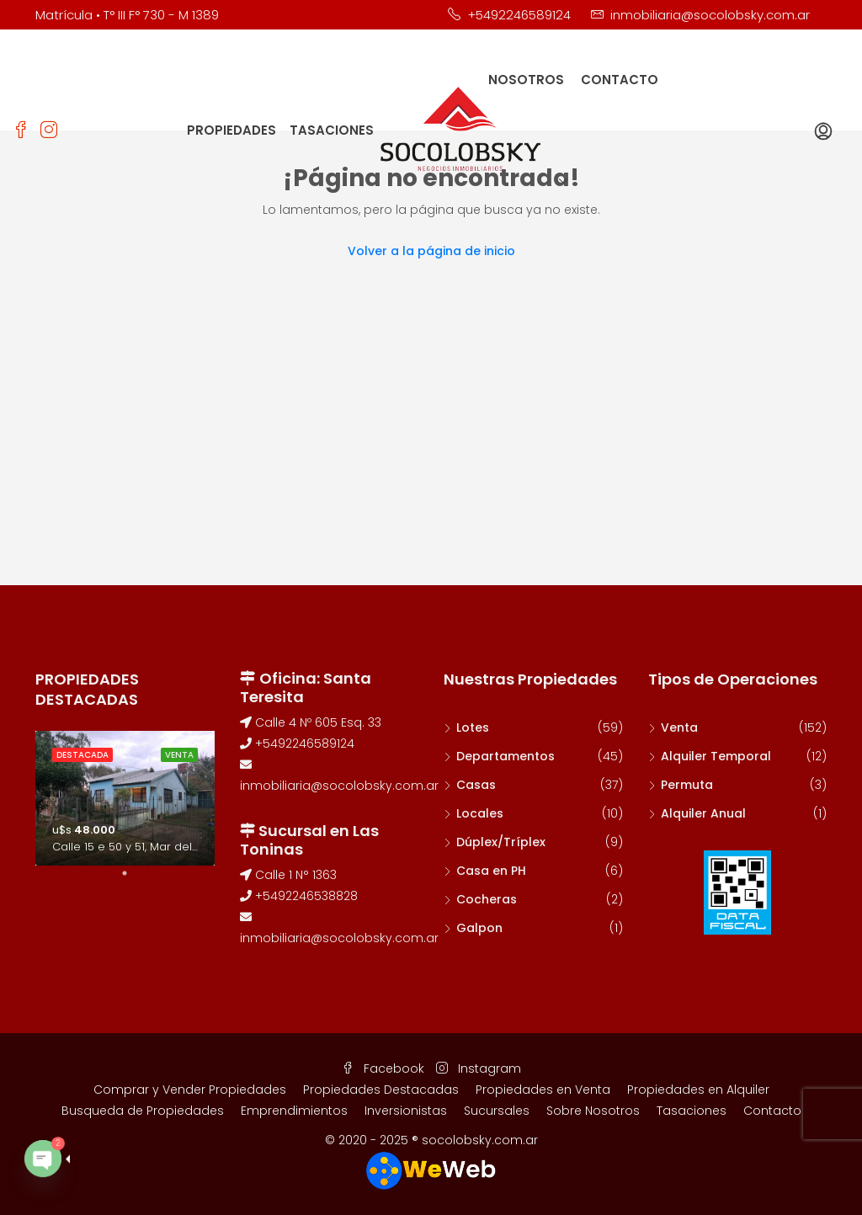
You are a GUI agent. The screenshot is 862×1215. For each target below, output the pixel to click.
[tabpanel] (125, 798)
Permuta (687, 784)
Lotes (472, 727)
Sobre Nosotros (593, 1110)
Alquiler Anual (703, 813)
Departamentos (505, 756)
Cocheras (486, 899)
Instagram (478, 1068)
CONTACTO (619, 79)
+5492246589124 (297, 743)
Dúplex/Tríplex (500, 842)
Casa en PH (491, 870)
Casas (476, 784)
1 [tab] (133, 879)
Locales (479, 813)
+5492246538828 (299, 895)
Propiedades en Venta (543, 1089)
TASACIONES (332, 130)
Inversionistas (405, 1110)
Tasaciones (691, 1110)
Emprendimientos (294, 1110)
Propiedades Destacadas (381, 1089)
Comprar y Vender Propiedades (189, 1089)
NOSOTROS (526, 79)
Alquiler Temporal (716, 756)
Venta (679, 727)
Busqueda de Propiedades (142, 1110)
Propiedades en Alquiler (698, 1089)
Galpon (479, 927)
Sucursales (496, 1110)
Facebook (385, 1068)
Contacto (772, 1110)
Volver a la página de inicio (431, 250)
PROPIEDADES (231, 130)
